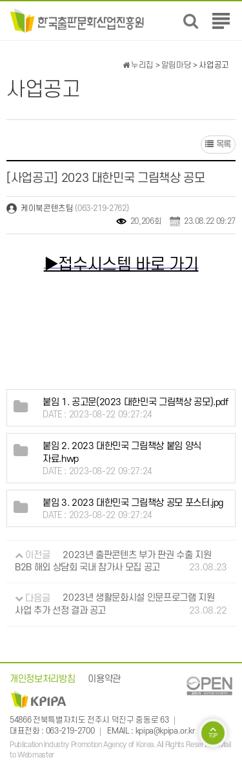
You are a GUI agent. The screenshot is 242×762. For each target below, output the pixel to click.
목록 (218, 144)
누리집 (138, 65)
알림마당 (176, 65)
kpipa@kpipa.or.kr (165, 731)
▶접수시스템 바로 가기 (121, 264)
